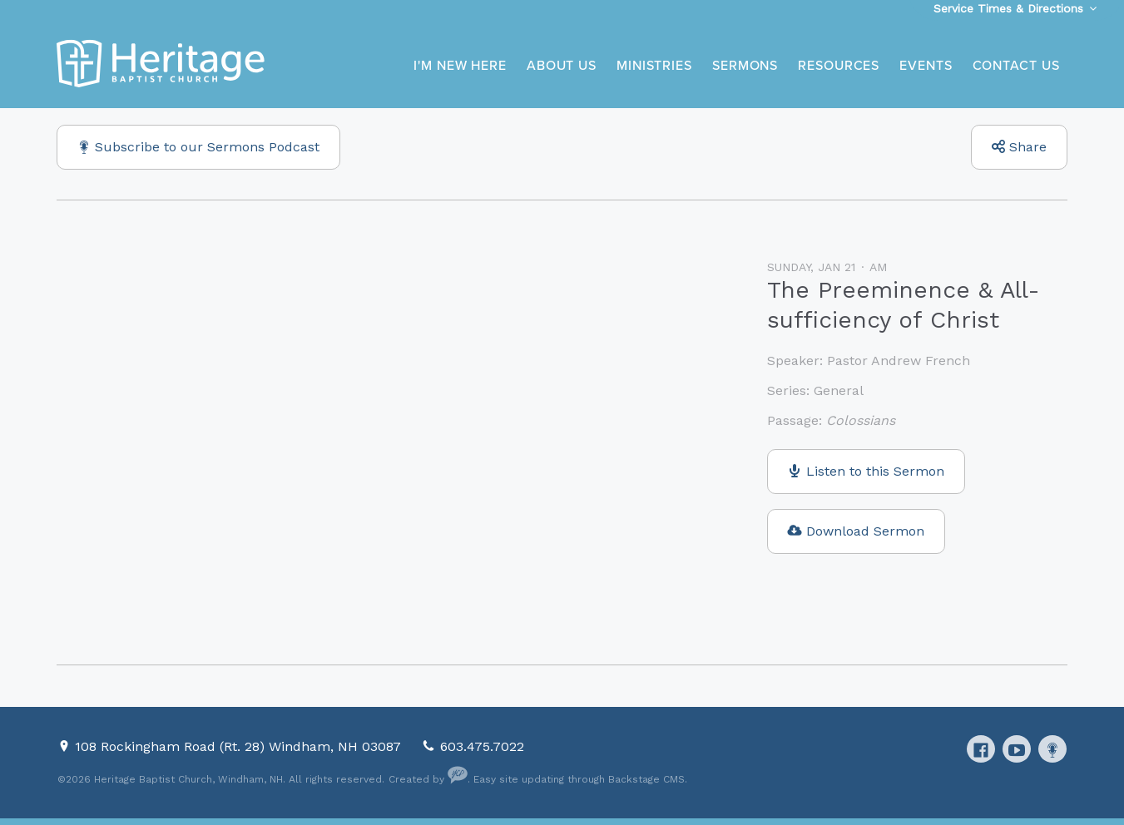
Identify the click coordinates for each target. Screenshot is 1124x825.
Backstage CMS (646, 779)
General (839, 390)
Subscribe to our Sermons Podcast (207, 147)
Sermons (745, 65)
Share (1028, 147)
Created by (428, 779)
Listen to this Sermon (875, 471)
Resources (838, 65)
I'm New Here (460, 65)
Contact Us (1016, 65)
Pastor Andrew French (898, 360)
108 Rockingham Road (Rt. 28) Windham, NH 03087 (240, 746)
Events (925, 65)
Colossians (860, 420)
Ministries (654, 65)
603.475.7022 (482, 746)
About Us (562, 65)
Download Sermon (865, 531)
